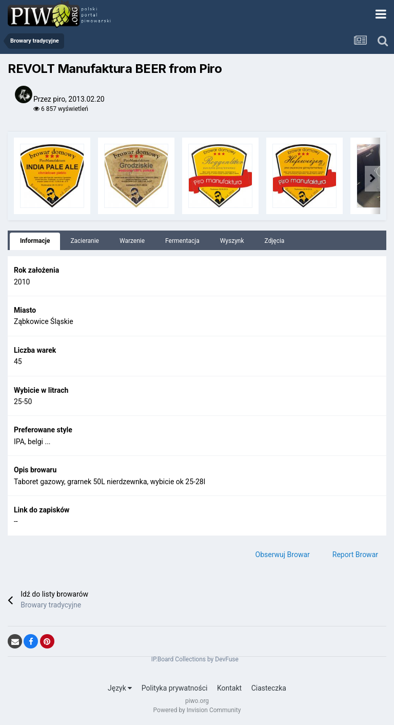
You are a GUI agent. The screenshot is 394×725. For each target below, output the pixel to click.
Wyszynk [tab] (232, 240)
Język (120, 688)
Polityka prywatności (175, 688)
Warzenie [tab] (132, 240)
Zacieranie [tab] (84, 240)
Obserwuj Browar (282, 554)
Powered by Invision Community (197, 710)
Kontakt (229, 688)
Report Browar (355, 554)
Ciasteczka (268, 688)
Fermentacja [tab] (182, 240)
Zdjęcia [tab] (275, 240)
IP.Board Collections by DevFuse (195, 659)
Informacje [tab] (35, 240)
